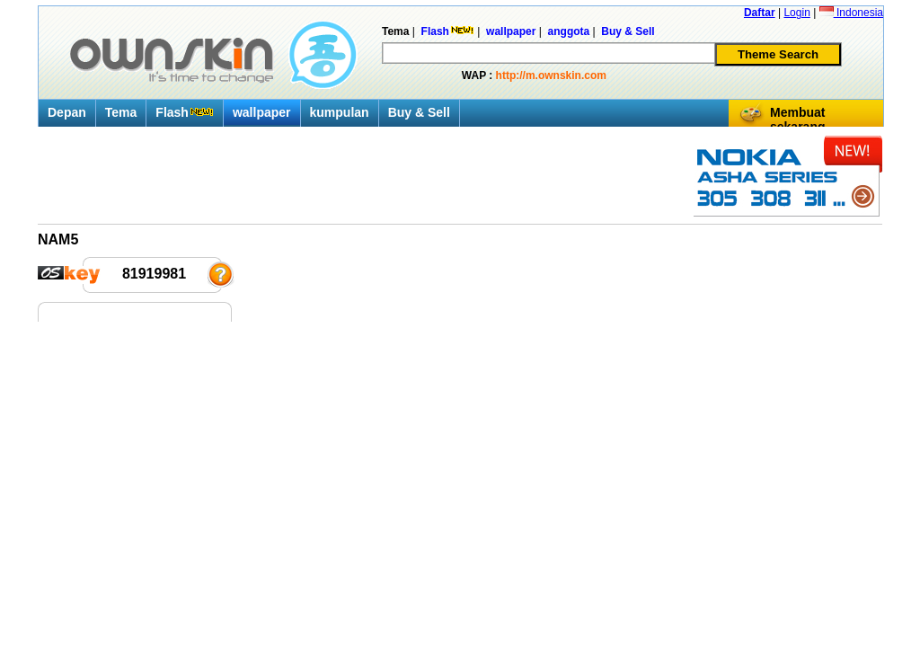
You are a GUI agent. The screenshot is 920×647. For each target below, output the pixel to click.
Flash (184, 112)
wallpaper (262, 112)
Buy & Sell (419, 112)
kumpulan (339, 112)
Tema (121, 112)
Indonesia (851, 12)
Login (796, 12)
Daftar (759, 12)
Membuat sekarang (797, 119)
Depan (67, 112)
